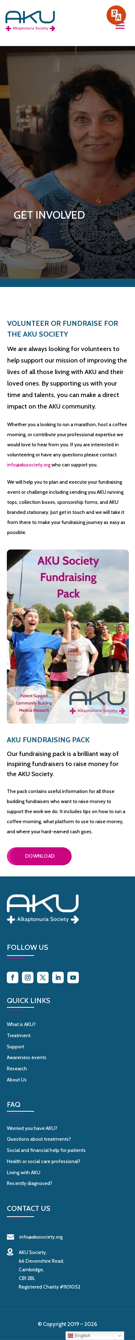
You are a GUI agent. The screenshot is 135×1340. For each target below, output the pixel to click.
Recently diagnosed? (29, 1183)
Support (15, 1046)
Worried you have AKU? (32, 1128)
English (79, 1336)
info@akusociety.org (28, 464)
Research (17, 1068)
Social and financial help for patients (46, 1150)
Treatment (19, 1035)
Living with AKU (23, 1172)
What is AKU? (21, 1024)
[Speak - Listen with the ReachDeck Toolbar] (116, 15)
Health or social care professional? (43, 1161)
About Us (17, 1079)
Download (40, 856)
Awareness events (26, 1057)
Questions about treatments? (39, 1139)
